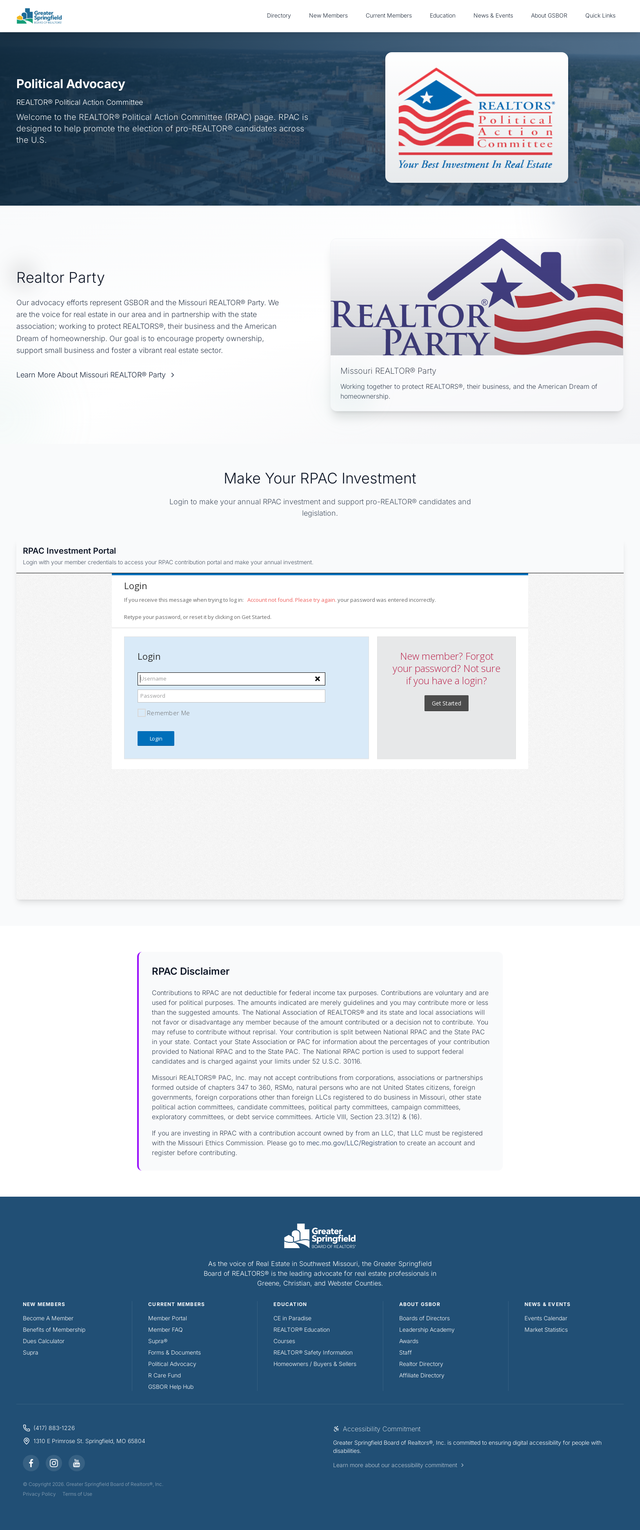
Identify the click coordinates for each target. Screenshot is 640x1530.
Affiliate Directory (421, 1375)
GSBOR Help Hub (170, 1386)
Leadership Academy (427, 1329)
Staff (405, 1352)
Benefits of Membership (54, 1329)
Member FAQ (165, 1329)
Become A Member (48, 1318)
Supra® (157, 1340)
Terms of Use (77, 1494)
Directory (279, 15)
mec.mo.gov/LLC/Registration (352, 1143)
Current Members (389, 15)
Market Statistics (546, 1329)
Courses (284, 1340)
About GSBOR (549, 15)
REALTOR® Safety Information (313, 1352)
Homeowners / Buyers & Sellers (314, 1363)
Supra (30, 1352)
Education (443, 15)
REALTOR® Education (301, 1329)
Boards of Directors (424, 1318)
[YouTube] (77, 1463)
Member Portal (167, 1318)
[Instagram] (54, 1463)
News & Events (493, 15)
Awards (408, 1340)
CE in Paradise (292, 1318)
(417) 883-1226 (54, 1427)
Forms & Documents (174, 1352)
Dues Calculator (43, 1340)
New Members (328, 15)
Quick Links (600, 15)
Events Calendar (545, 1318)
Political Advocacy (172, 1363)
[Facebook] (31, 1463)
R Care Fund (164, 1375)
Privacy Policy (39, 1494)
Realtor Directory (421, 1363)
